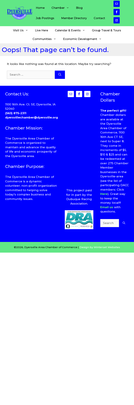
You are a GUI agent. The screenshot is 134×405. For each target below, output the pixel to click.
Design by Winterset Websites (100, 247)
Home (40, 7)
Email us (106, 207)
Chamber (62, 8)
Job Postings (45, 18)
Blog (79, 7)
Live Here (41, 30)
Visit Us (22, 30)
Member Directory (74, 18)
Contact (99, 18)
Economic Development (84, 39)
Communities (46, 39)
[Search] (60, 75)
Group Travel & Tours (106, 30)
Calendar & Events (72, 30)
